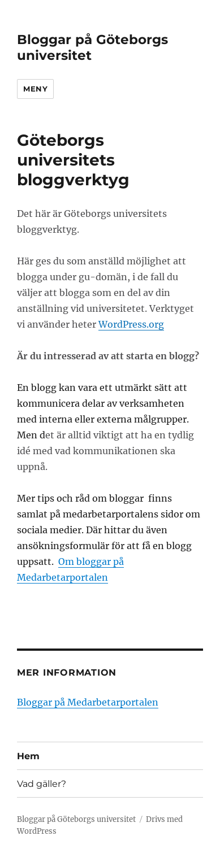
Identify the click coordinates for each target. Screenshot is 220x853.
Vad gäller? (41, 783)
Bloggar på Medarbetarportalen (87, 702)
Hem (28, 756)
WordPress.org (131, 324)
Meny (35, 88)
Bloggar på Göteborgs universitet (76, 819)
